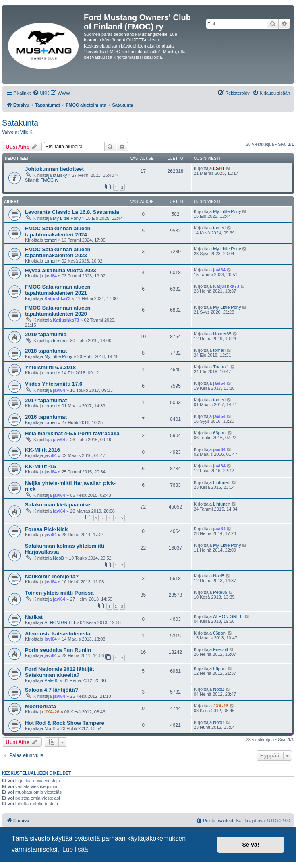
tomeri (50, 240)
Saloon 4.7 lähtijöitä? (51, 690)
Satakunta (20, 122)
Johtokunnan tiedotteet (54, 169)
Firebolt (220, 649)
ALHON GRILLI (59, 622)
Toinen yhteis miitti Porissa (59, 593)
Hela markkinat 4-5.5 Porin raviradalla (72, 433)
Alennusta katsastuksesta (57, 633)
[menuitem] (41, 93)
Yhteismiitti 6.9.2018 (50, 367)
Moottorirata (40, 706)
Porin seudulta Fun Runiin (58, 650)
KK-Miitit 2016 (42, 450)
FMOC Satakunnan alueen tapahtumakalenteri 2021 (58, 290)
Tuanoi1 (221, 366)
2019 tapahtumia (45, 334)
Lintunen (221, 482)
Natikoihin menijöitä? (52, 576)
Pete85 (220, 592)
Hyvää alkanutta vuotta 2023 (60, 270)
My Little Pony (67, 218)
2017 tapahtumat (46, 400)
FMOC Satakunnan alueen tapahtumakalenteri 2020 (58, 311)
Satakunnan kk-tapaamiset (58, 505)
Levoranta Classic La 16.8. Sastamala (72, 212)
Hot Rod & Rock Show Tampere (64, 723)
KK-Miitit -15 (40, 466)
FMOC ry (50, 180)
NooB (58, 558)
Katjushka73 (57, 298)
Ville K (26, 132)
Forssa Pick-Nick (46, 529)
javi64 (50, 275)
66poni (219, 432)
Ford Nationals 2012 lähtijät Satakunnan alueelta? (59, 672)
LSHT (219, 168)
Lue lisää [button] (75, 849)
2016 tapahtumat (46, 417)
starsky (60, 175)
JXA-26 (51, 711)
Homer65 (222, 333)
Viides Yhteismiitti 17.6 (53, 384)
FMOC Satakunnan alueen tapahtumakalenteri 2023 (58, 252)
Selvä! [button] (250, 844)
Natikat (34, 617)
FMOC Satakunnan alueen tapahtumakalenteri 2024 (58, 231)
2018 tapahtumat (46, 351)
